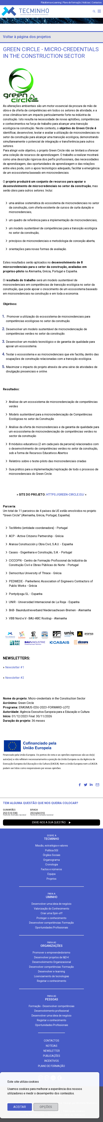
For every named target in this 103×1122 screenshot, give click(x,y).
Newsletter (51, 1050)
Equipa (51, 873)
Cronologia (51, 864)
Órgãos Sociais (51, 855)
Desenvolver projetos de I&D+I (51, 957)
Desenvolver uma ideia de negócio (51, 903)
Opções (46, 1107)
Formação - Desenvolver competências (51, 1006)
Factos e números (51, 869)
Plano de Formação (72, 2)
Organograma (51, 859)
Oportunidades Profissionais (51, 927)
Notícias (86, 2)
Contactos (97, 2)
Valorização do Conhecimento (51, 908)
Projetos (51, 878)
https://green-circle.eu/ (65, 494)
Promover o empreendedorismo (51, 952)
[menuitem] (79, 784)
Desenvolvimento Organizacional (51, 962)
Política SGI (51, 850)
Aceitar (19, 1107)
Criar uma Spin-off (52, 913)
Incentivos (51, 1060)
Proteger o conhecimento (51, 918)
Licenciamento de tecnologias (51, 976)
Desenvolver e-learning (51, 971)
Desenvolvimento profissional (51, 1010)
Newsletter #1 (14, 667)
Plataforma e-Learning (51, 2)
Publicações (51, 1055)
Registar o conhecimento (51, 980)
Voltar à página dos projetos (27, 36)
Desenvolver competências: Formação (51, 922)
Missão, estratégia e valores (51, 845)
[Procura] (94, 11)
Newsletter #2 (14, 677)
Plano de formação (51, 1066)
